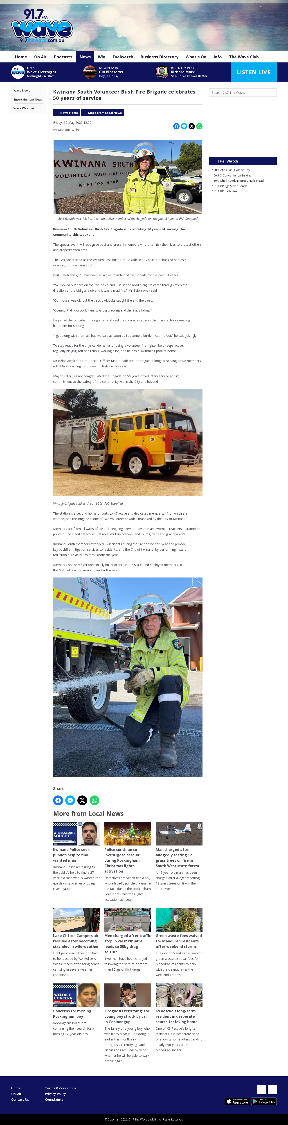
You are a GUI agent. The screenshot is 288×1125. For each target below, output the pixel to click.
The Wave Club (244, 57)
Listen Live (253, 72)
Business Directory (159, 57)
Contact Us (20, 1099)
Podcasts (63, 57)
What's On (196, 57)
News (85, 57)
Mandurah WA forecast (243, 148)
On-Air (16, 1094)
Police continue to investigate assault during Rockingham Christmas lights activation (127, 848)
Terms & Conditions (60, 1088)
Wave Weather (24, 108)
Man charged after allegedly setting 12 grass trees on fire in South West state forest (179, 845)
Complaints (54, 1099)
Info (218, 57)
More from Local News (105, 113)
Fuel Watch (228, 161)
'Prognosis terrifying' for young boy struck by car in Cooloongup (127, 1003)
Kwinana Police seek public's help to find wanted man (76, 842)
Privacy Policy (55, 1094)
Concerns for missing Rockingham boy (76, 1001)
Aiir (155, 1119)
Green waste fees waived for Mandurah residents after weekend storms (179, 928)
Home (21, 57)
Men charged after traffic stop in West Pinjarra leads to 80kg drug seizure (127, 931)
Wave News (22, 90)
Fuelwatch (122, 57)
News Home (69, 113)
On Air (40, 57)
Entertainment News (28, 99)
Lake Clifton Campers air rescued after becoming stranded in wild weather (76, 928)
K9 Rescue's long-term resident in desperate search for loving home (179, 1003)
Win (101, 57)
